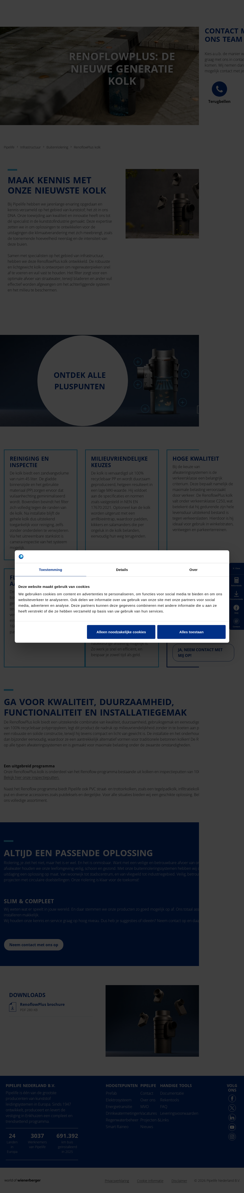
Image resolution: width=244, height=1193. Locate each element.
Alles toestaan (191, 632)
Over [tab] (193, 569)
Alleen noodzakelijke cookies (121, 632)
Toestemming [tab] (50, 569)
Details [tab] (122, 569)
